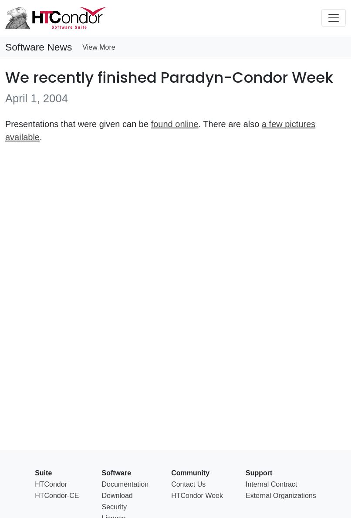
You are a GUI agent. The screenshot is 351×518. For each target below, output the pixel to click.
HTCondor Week (197, 495)
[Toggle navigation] (333, 18)
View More (98, 47)
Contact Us (188, 484)
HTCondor (51, 484)
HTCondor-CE (57, 495)
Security (114, 507)
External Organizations (281, 495)
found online (175, 124)
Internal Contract (271, 484)
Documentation (125, 484)
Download (117, 495)
